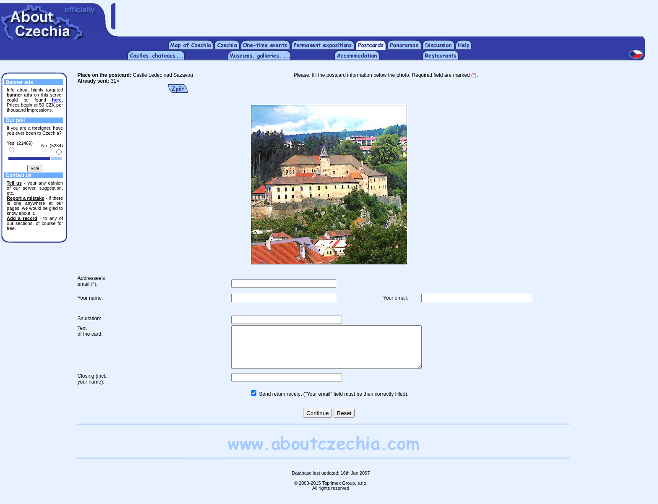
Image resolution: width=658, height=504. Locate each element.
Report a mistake (25, 198)
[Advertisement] (386, 16)
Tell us (14, 182)
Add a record (22, 218)
